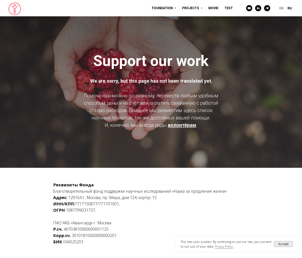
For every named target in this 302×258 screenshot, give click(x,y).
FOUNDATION (164, 8)
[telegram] (267, 8)
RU (290, 8)
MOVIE (213, 8)
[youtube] (249, 8)
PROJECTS (192, 8)
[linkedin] (258, 8)
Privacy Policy (224, 246)
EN (281, 8)
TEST (229, 8)
